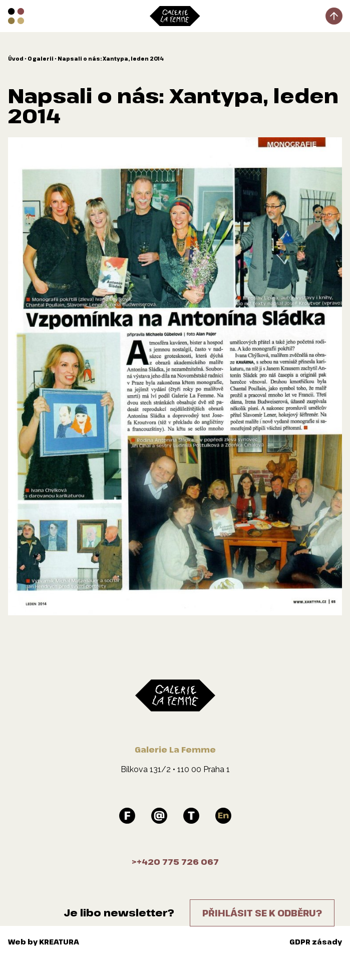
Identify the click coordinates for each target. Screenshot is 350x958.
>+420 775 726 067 (175, 861)
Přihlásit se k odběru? (262, 913)
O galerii (41, 58)
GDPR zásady (315, 941)
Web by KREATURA (43, 941)
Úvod (16, 58)
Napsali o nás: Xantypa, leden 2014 (111, 58)
